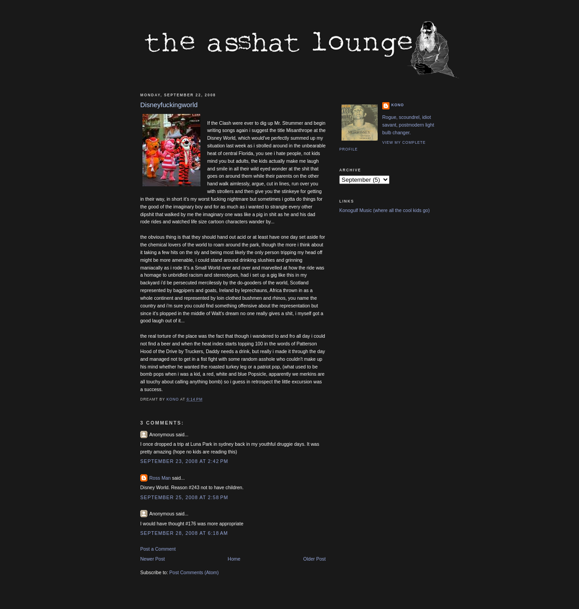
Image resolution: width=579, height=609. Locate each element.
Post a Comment (158, 549)
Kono (397, 105)
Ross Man (160, 478)
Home (234, 559)
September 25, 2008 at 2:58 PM (184, 497)
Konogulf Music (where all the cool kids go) (384, 210)
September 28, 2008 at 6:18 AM (184, 533)
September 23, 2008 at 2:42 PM (184, 461)
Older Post (314, 559)
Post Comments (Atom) (193, 572)
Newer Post (152, 559)
